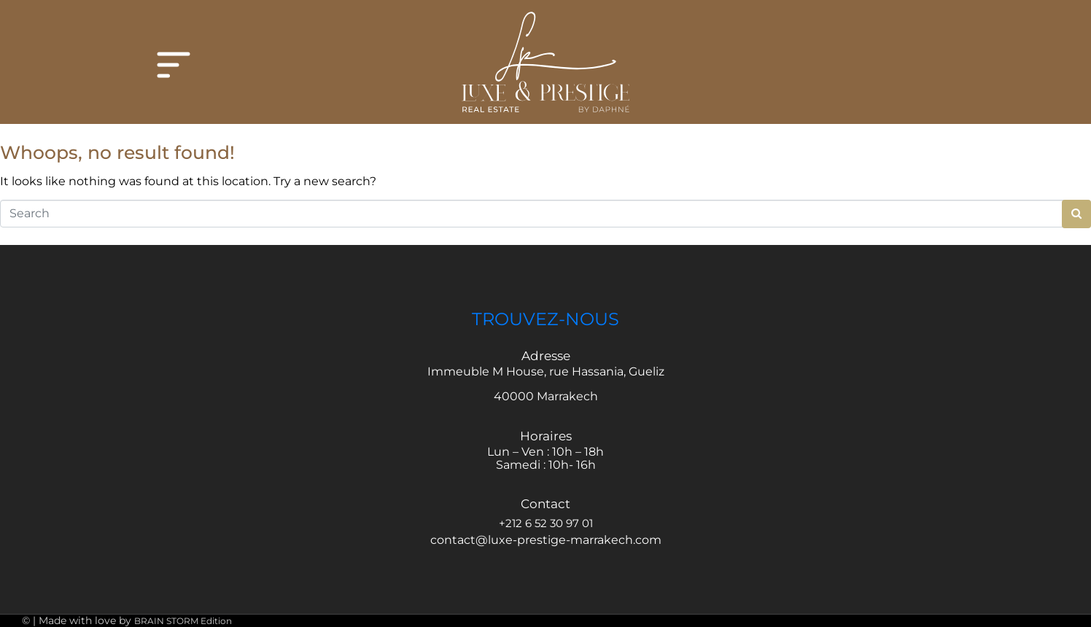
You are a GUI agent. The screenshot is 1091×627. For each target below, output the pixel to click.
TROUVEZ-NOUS (545, 319)
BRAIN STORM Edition (183, 620)
